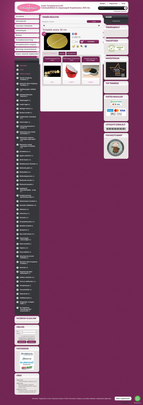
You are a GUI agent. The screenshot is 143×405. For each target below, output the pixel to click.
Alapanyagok (25, 100)
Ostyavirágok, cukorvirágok (25, 239)
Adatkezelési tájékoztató (103, 398)
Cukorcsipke (25, 122)
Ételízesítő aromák (27, 180)
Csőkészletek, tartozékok (28, 117)
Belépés (102, 3)
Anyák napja (25, 104)
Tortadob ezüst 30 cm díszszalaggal (90, 59)
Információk (72, 398)
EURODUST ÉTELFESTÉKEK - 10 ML (28, 190)
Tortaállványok (25, 285)
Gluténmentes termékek (28, 201)
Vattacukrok (25, 294)
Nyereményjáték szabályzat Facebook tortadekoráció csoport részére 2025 (27, 386)
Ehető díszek (25, 160)
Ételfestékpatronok (27, 176)
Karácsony (25, 213)
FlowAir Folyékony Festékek (26, 78)
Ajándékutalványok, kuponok (26, 95)
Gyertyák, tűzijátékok (28, 205)
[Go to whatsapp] (137, 398)
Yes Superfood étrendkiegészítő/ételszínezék (25, 309)
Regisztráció (42, 398)
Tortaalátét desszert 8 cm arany (52, 59)
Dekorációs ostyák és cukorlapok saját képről (27, 139)
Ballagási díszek (26, 108)
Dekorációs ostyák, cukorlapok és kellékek (27, 146)
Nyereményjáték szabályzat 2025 (27, 381)
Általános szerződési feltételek (86, 398)
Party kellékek (25, 252)
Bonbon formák (26, 112)
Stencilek (24, 267)
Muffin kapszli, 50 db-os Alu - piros (71, 59)
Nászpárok (24, 230)
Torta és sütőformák (28, 281)
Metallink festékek (26, 226)
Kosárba (91, 42)
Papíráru (24, 248)
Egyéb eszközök (26, 155)
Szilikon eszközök (27, 277)
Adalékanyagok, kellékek (28, 90)
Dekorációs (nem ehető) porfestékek (27, 132)
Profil (66, 398)
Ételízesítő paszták (26, 184)
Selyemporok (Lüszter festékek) (27, 257)
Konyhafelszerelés (27, 222)
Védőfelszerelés (26, 298)
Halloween (24, 209)
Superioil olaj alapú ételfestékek (26, 272)
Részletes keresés (57, 398)
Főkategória (45, 21)
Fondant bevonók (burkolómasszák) (27, 196)
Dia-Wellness (25, 151)
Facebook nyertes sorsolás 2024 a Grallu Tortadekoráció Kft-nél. (27, 391)
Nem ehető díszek (27, 234)
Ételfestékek (25, 172)
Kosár (49, 398)
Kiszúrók (24, 217)
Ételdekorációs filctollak (29, 164)
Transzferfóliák (26, 289)
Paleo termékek (25, 244)
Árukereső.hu (27, 364)
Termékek (35, 398)
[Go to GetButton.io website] (137, 402)
